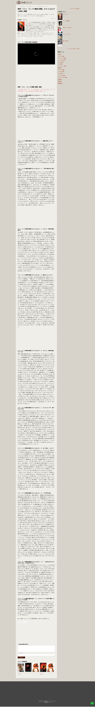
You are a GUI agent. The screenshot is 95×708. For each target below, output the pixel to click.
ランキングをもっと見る (74, 48)
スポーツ (20, 38)
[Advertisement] (36, 75)
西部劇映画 (60, 83)
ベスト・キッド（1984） (20, 675)
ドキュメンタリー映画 (62, 77)
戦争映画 (59, 81)
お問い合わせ (41, 702)
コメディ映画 (60, 62)
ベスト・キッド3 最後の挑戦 (31, 22)
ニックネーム (20, 654)
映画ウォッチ (24, 2)
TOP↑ (92, 703)
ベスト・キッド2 (28, 674)
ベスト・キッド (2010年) (42, 675)
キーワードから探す (75, 8)
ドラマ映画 (60, 63)
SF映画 (59, 54)
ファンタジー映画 (61, 60)
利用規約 (46, 702)
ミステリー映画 (61, 71)
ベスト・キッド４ (36, 674)
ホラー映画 (60, 73)
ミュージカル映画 (61, 75)
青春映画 (59, 67)
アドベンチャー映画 (62, 58)
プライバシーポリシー (52, 702)
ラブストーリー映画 (62, 65)
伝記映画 (59, 79)
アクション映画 (61, 56)
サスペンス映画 (61, 69)
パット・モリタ (26, 38)
